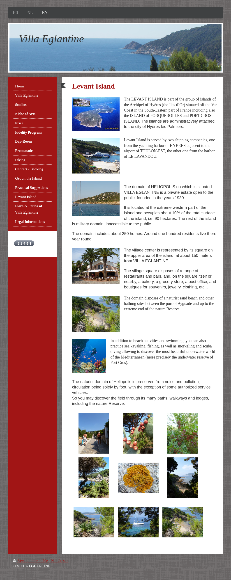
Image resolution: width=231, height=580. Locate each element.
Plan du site (59, 561)
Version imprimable (31, 561)
